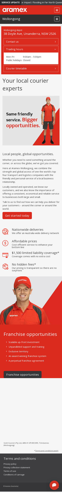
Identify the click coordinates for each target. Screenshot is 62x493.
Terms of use (10, 471)
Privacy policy (10, 463)
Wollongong (11, 19)
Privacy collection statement (17, 467)
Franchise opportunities (22, 374)
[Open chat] (54, 485)
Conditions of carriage (14, 474)
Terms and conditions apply (46, 450)
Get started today (17, 215)
